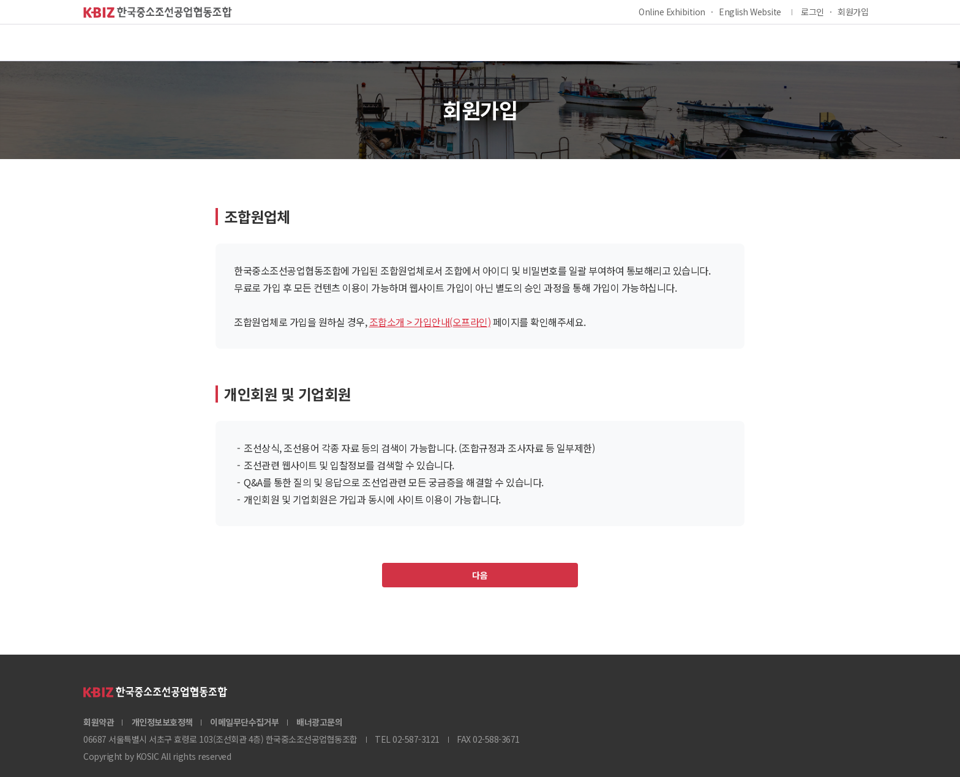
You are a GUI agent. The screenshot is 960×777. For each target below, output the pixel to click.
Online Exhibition (672, 12)
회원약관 (98, 722)
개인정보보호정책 (162, 722)
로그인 (812, 12)
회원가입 (853, 12)
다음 (480, 575)
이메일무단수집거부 (244, 722)
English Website (750, 12)
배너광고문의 (319, 722)
